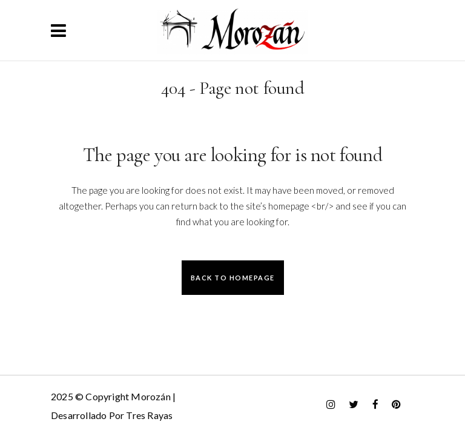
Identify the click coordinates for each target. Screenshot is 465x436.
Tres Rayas (149, 415)
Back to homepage (233, 278)
